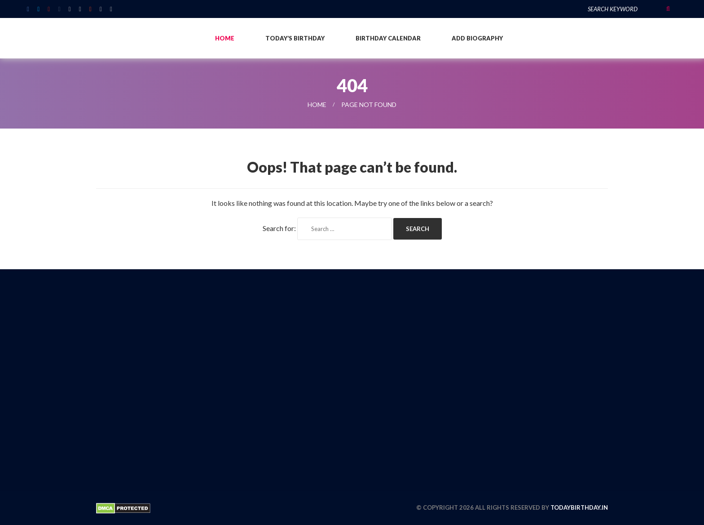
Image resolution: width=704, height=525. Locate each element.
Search (668, 9)
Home (224, 38)
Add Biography (477, 38)
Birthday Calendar (388, 38)
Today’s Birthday (295, 38)
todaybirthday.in (579, 507)
